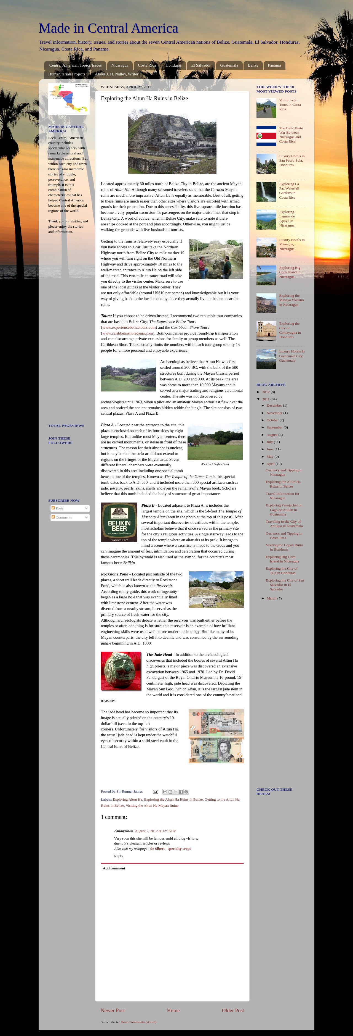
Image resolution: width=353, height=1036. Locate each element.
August (272, 435)
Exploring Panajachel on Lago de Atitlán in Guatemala (284, 509)
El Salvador (200, 65)
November (275, 413)
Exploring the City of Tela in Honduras (282, 570)
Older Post (233, 1010)
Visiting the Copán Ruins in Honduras (284, 547)
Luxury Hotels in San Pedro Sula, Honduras (291, 160)
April (271, 464)
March (272, 598)
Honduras (173, 65)
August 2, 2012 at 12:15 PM (155, 831)
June (270, 449)
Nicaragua (120, 65)
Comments (62, 517)
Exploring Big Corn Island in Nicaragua (289, 271)
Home (173, 1010)
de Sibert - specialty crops (170, 848)
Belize (253, 65)
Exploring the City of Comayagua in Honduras (290, 330)
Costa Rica (147, 65)
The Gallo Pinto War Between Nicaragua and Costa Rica (291, 135)
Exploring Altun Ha (127, 799)
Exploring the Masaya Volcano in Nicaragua (291, 299)
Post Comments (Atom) (138, 1022)
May (270, 456)
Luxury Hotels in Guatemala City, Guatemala (291, 355)
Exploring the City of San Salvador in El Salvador (285, 584)
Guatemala (229, 65)
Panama (274, 65)
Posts (58, 508)
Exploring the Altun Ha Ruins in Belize (173, 799)
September (275, 427)
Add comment (114, 868)
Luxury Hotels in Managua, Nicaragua (291, 244)
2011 (266, 399)
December (275, 405)
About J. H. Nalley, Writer (116, 74)
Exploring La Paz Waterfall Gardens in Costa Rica (289, 190)
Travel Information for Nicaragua (282, 495)
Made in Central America (108, 28)
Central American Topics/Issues (75, 65)
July (270, 442)
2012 (266, 392)
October (273, 420)
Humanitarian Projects (66, 74)
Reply (118, 856)
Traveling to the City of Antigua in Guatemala (284, 523)
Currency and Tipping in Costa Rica (284, 535)
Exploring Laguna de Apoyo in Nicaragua (287, 218)
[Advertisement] (64, 331)
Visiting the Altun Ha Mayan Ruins (152, 805)
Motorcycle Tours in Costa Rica (290, 104)
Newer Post (113, 1010)
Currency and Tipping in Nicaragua (284, 472)
